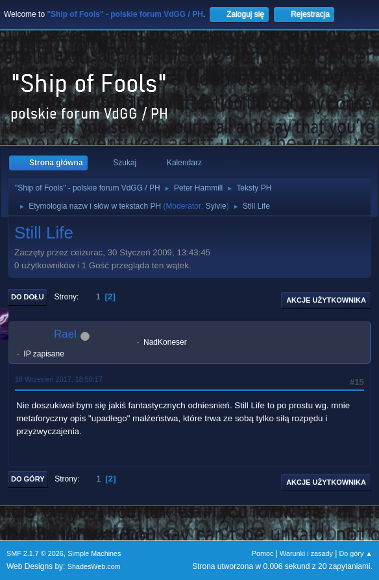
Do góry (28, 479)
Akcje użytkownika (326, 300)
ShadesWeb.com (94, 566)
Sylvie (216, 206)
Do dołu (27, 297)
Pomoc (263, 553)
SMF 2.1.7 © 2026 (35, 553)
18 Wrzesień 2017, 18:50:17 (59, 379)
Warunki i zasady (306, 553)
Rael (65, 334)
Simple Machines (94, 553)
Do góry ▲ (356, 553)
